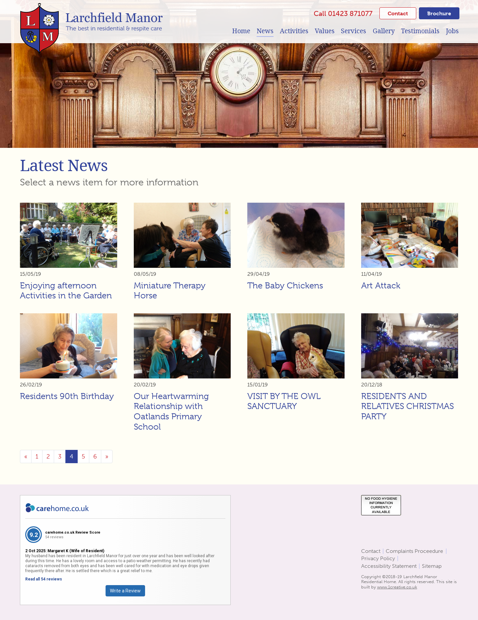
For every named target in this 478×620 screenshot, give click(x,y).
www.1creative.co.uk (397, 586)
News (265, 31)
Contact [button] (398, 13)
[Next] (107, 456)
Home (241, 31)
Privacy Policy (378, 558)
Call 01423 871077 (343, 13)
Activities (294, 31)
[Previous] (26, 456)
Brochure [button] (439, 13)
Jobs (452, 31)
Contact (370, 551)
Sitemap (431, 566)
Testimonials (420, 31)
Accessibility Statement (389, 566)
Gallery (384, 31)
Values (325, 31)
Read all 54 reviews (43, 579)
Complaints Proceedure (414, 551)
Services (353, 31)
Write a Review (125, 590)
